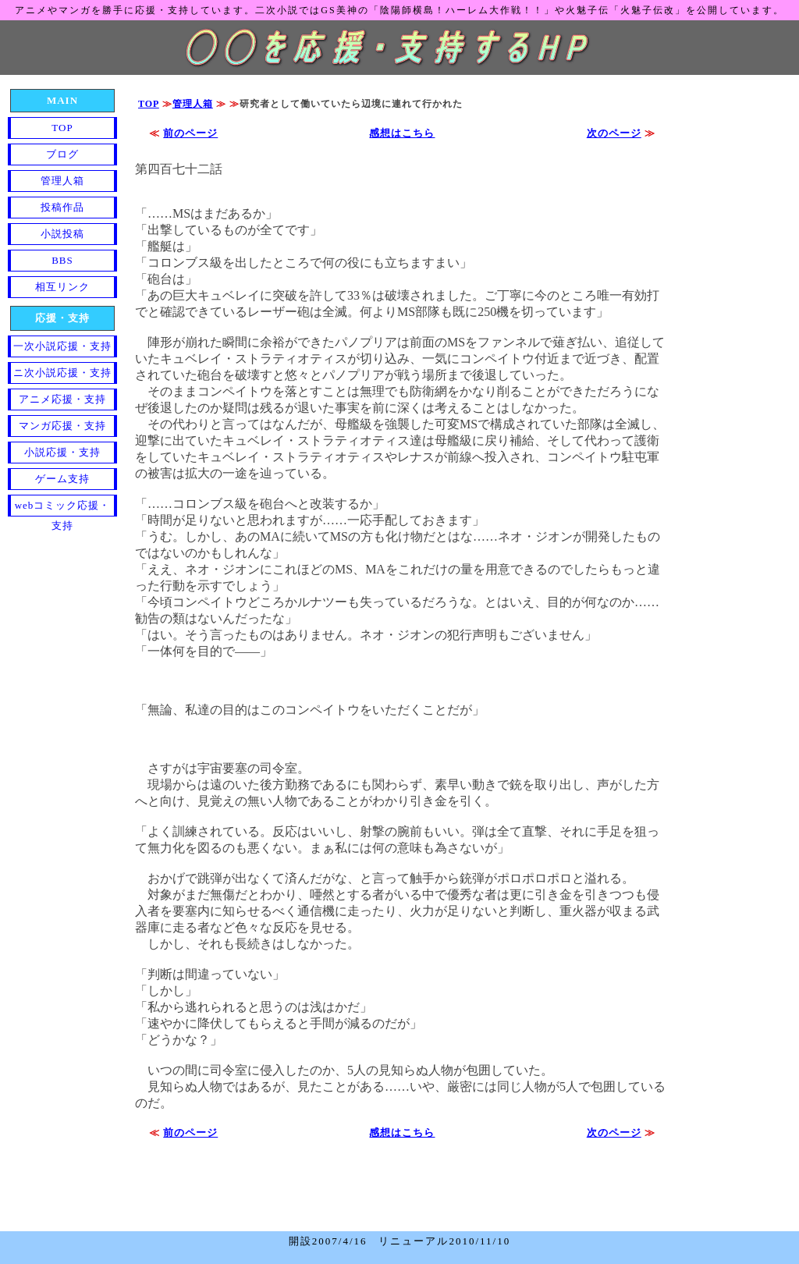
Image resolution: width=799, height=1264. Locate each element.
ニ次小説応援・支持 (62, 372)
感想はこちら (402, 133)
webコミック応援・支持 (63, 508)
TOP (148, 103)
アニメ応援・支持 (62, 399)
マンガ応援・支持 (62, 425)
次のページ (614, 133)
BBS (62, 260)
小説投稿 (62, 234)
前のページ (190, 133)
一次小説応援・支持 (62, 346)
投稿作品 (62, 207)
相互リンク (62, 287)
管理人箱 (192, 103)
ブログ (62, 154)
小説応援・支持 (62, 452)
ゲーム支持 (62, 479)
